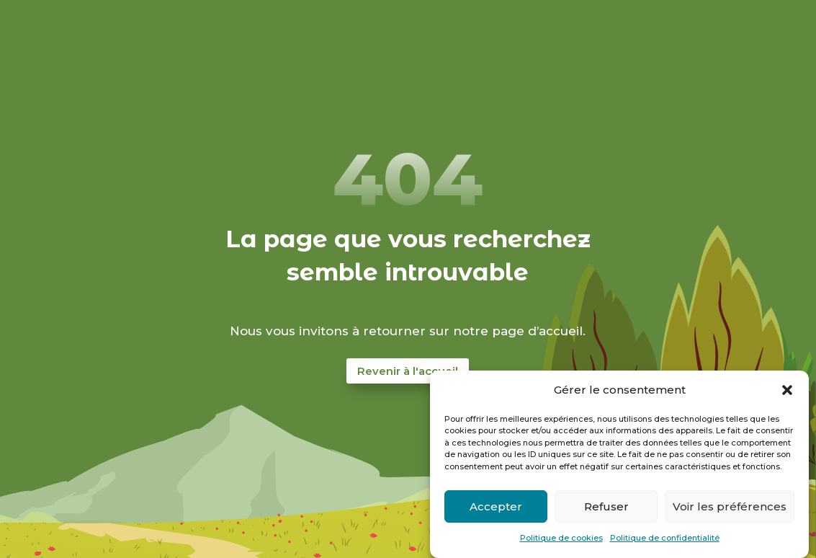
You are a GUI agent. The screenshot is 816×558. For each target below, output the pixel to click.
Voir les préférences (729, 506)
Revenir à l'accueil (407, 371)
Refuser (606, 506)
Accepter (496, 506)
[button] (787, 390)
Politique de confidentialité (664, 538)
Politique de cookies (561, 538)
